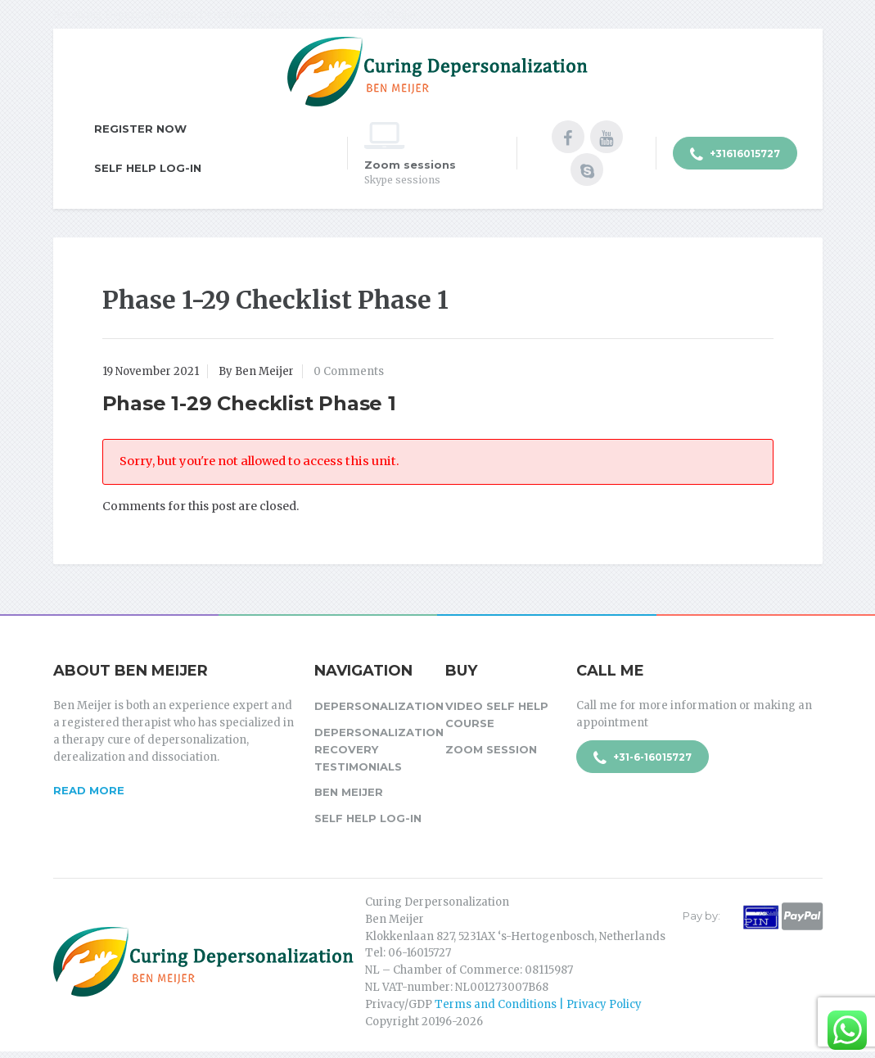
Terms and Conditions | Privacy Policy (538, 1004)
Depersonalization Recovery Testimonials (371, 749)
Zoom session (491, 749)
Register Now (140, 128)
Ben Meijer (348, 791)
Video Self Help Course (496, 714)
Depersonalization (371, 705)
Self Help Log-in (147, 167)
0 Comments (348, 371)
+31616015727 (735, 155)
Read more (88, 790)
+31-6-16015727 (642, 758)
